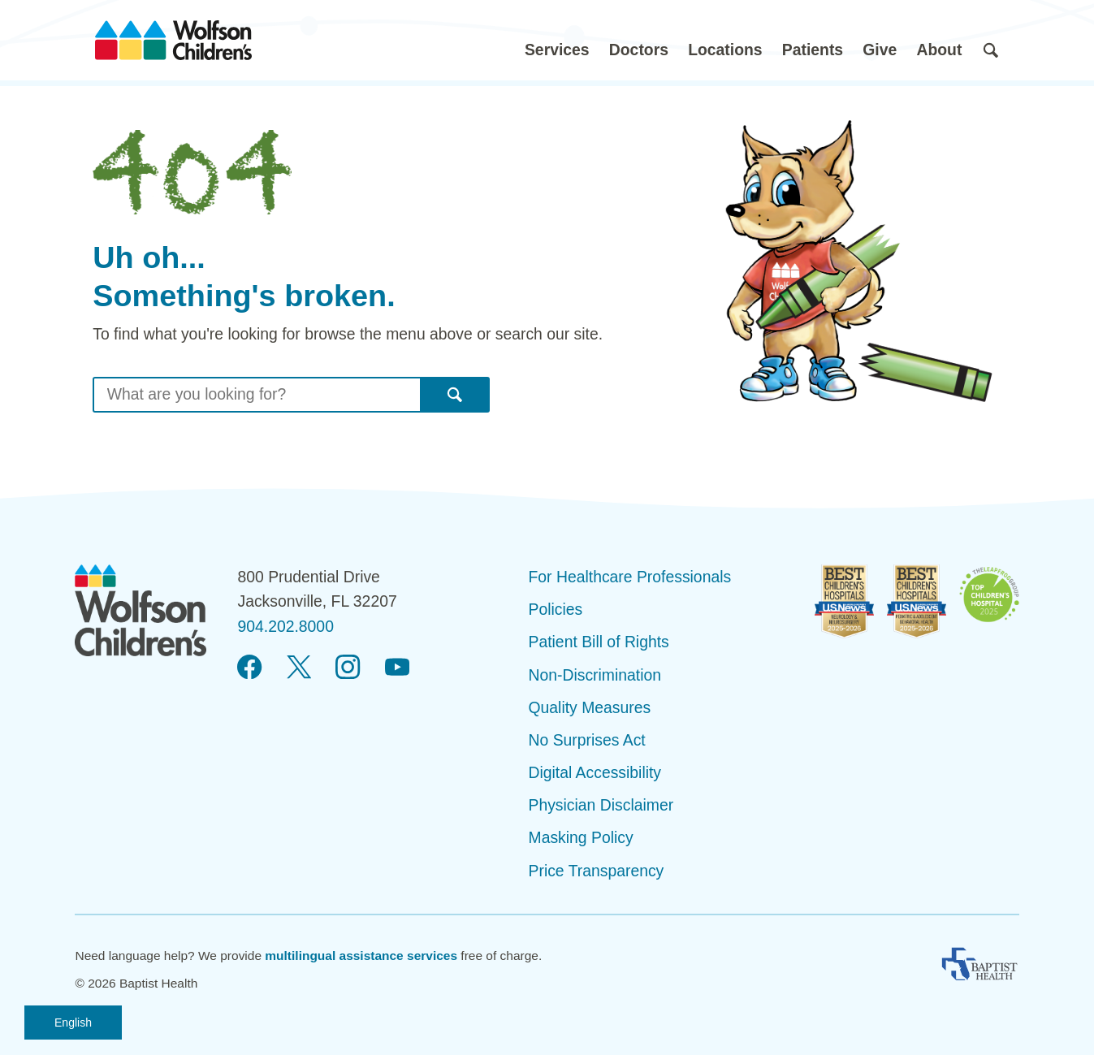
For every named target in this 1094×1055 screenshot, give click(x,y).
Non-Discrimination (595, 675)
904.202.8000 (285, 626)
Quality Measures (590, 707)
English (73, 1022)
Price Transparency (596, 871)
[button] (557, 40)
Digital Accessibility (595, 772)
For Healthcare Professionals (630, 577)
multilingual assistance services (361, 955)
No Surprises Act (587, 740)
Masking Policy (581, 837)
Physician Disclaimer (601, 805)
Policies (556, 609)
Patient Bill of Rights (599, 642)
